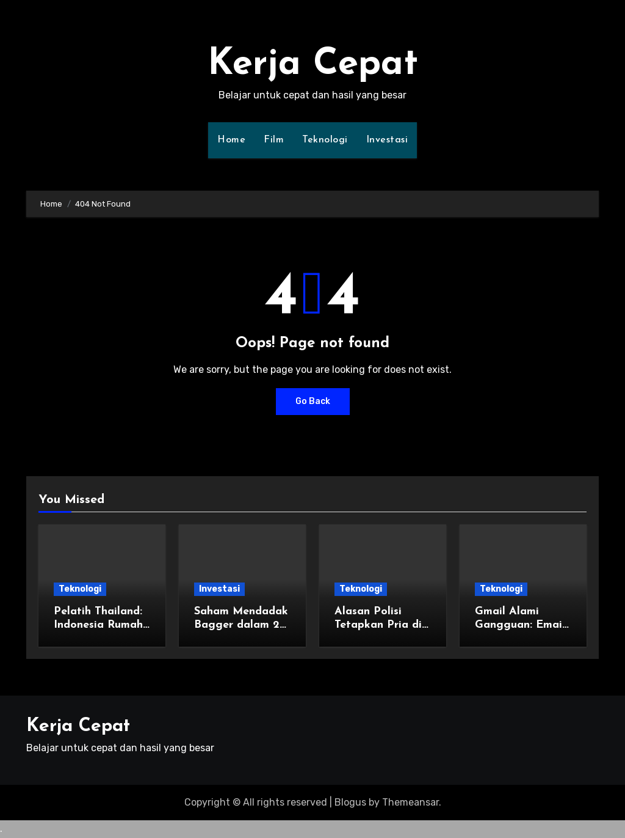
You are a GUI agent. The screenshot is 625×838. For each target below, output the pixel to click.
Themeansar (410, 802)
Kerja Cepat (313, 64)
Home (231, 140)
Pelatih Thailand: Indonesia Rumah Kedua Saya (98, 625)
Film (274, 140)
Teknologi (325, 140)
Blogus (350, 802)
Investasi (387, 140)
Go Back (312, 401)
